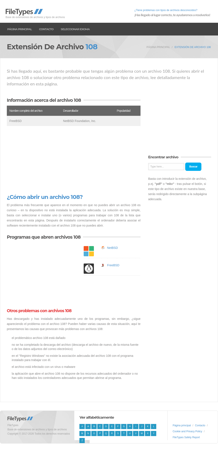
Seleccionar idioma (75, 29)
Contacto (46, 29)
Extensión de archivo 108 (193, 47)
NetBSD (112, 247)
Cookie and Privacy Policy (187, 431)
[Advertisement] (74, 160)
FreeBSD (113, 265)
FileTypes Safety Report (186, 437)
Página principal (19, 29)
